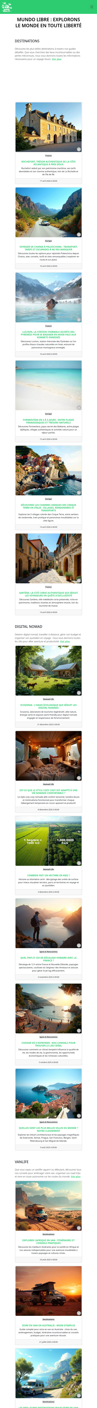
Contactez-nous (81, 1290)
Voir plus (56, 59)
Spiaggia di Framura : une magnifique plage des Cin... (48, 1372)
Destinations (16, 1286)
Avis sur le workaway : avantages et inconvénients (48, 1306)
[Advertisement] (48, 81)
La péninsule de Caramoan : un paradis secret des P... (48, 1360)
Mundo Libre (30, 1397)
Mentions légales (80, 1294)
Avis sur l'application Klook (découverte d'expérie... (48, 1331)
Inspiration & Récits (16, 1302)
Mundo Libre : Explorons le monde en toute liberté (48, 22)
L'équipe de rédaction (81, 1286)
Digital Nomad (16, 1290)
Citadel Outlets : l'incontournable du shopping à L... (49, 1293)
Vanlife (16, 1294)
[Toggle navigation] (91, 7)
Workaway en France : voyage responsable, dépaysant (48, 1384)
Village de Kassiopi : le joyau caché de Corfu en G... (48, 1318)
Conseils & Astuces (16, 1298)
